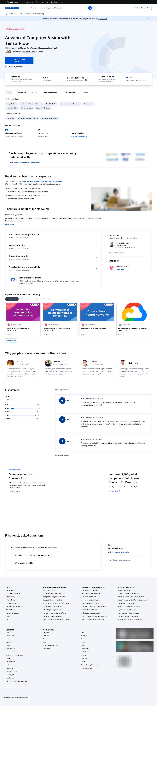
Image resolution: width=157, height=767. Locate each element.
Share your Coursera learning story (17, 681)
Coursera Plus (10, 649)
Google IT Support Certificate (53, 600)
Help (82, 645)
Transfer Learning (27, 108)
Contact (83, 652)
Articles (83, 655)
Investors (84, 636)
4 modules (15, 76)
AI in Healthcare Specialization (90, 600)
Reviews (85, 92)
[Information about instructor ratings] (121, 238)
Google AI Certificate (50, 590)
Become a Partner (11, 671)
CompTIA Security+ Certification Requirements (133, 600)
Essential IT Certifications (126, 603)
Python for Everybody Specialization (92, 620)
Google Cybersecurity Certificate (54, 593)
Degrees (8, 658)
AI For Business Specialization (90, 593)
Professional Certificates (14, 652)
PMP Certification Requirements (128, 616)
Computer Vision (12, 108)
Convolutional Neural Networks (70, 104)
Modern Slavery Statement (89, 665)
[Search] (90, 8)
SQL (7, 620)
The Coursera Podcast (50, 645)
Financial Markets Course (89, 610)
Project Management (12, 613)
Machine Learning (38, 14)
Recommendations (51, 92)
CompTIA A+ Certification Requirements (131, 597)
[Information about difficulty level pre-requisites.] (86, 80)
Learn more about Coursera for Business (24, 162)
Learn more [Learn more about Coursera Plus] (14, 491)
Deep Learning (88, 104)
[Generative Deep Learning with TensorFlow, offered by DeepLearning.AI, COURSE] (23, 329)
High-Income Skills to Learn (127, 610)
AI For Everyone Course (88, 597)
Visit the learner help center (119, 552)
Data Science (24, 14)
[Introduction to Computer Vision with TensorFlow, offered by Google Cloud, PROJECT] (134, 329)
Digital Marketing (11, 603)
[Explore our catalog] (25, 8)
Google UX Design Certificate (52, 606)
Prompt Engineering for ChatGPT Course (94, 616)
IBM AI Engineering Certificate (52, 610)
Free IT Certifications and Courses (129, 606)
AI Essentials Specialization (89, 590)
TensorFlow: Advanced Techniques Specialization (43, 181)
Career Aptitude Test (125, 590)
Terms (83, 639)
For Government (11, 665)
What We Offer (10, 636)
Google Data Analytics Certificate (54, 597)
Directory (84, 658)
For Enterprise (10, 662)
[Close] (148, 19)
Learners (46, 632)
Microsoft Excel (10, 610)
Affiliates (83, 662)
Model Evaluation (51, 104)
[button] (34, 8)
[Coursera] (12, 8)
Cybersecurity (10, 597)
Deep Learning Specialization (90, 603)
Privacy (83, 642)
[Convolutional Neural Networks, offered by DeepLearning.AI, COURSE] (97, 328)
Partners (46, 636)
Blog (44, 642)
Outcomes (21, 92)
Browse (13, 14)
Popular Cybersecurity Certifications (130, 620)
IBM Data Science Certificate (52, 616)
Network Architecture (43, 108)
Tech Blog (46, 649)
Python (8, 616)
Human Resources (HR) (13, 606)
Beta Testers (47, 639)
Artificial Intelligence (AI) (13, 593)
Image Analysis (11, 104)
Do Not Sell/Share (86, 668)
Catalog (8, 645)
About (9, 92)
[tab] (12, 299)
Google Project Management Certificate (56, 603)
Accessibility (85, 649)
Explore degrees (66, 487)
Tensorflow (10, 118)
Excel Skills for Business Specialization (93, 606)
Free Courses (10, 678)
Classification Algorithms (49, 118)
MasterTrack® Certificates (14, 655)
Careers (8, 642)
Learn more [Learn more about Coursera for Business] (114, 491)
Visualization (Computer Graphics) (31, 104)
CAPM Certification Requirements (129, 593)
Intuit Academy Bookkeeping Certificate (56, 620)
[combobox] (64, 8)
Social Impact (10, 675)
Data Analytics (10, 600)
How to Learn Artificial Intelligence (129, 613)
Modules (35, 92)
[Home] (6, 14)
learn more (126, 560)
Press (82, 632)
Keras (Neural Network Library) (28, 118)
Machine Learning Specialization (91, 613)
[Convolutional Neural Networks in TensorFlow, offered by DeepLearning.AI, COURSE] (60, 329)
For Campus (9, 668)
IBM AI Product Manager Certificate (54, 613)
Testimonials (70, 92)
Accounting (9, 590)
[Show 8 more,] (11, 340)
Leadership (9, 639)
